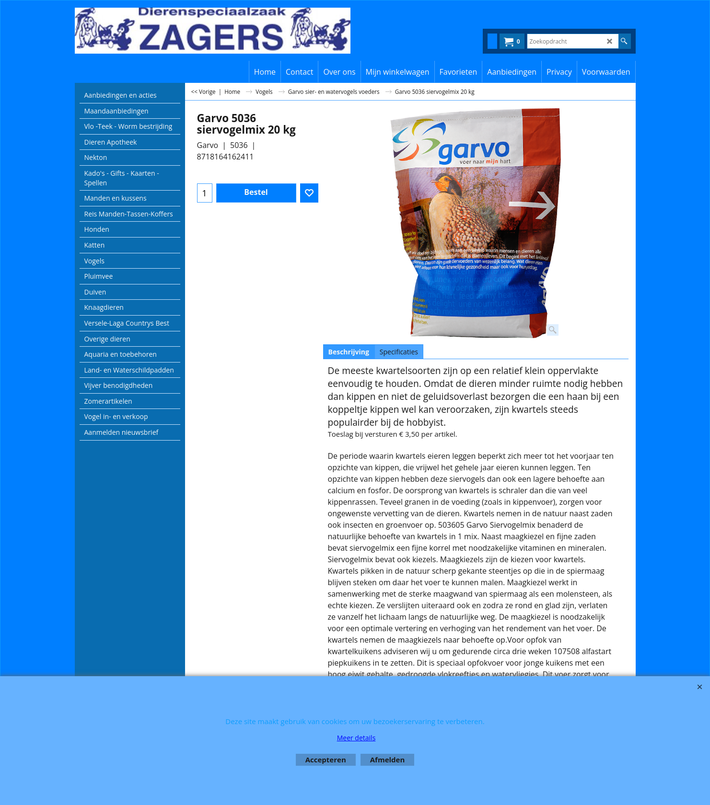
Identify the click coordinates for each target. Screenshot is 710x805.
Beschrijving (348, 351)
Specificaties (399, 351)
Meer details (356, 737)
